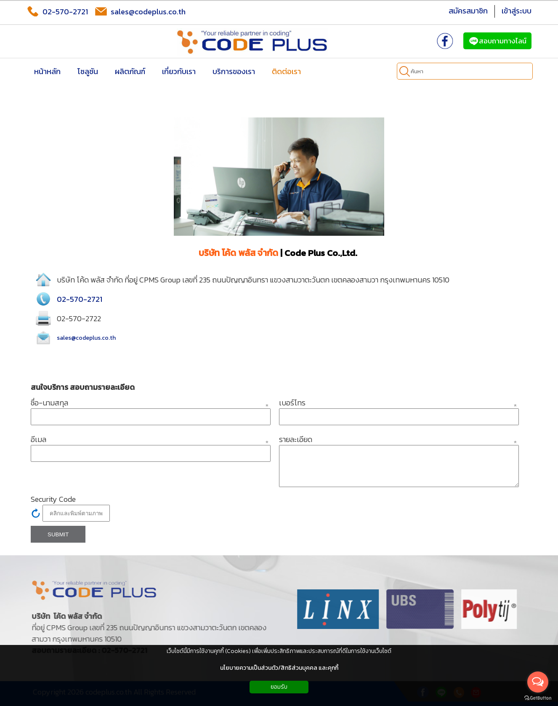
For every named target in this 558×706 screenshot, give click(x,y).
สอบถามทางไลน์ (497, 40)
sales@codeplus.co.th (140, 11)
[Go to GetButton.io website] (537, 697)
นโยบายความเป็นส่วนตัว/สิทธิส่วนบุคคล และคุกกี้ (279, 667)
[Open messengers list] (537, 682)
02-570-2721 (57, 11)
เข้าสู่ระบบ (516, 10)
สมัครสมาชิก (468, 10)
